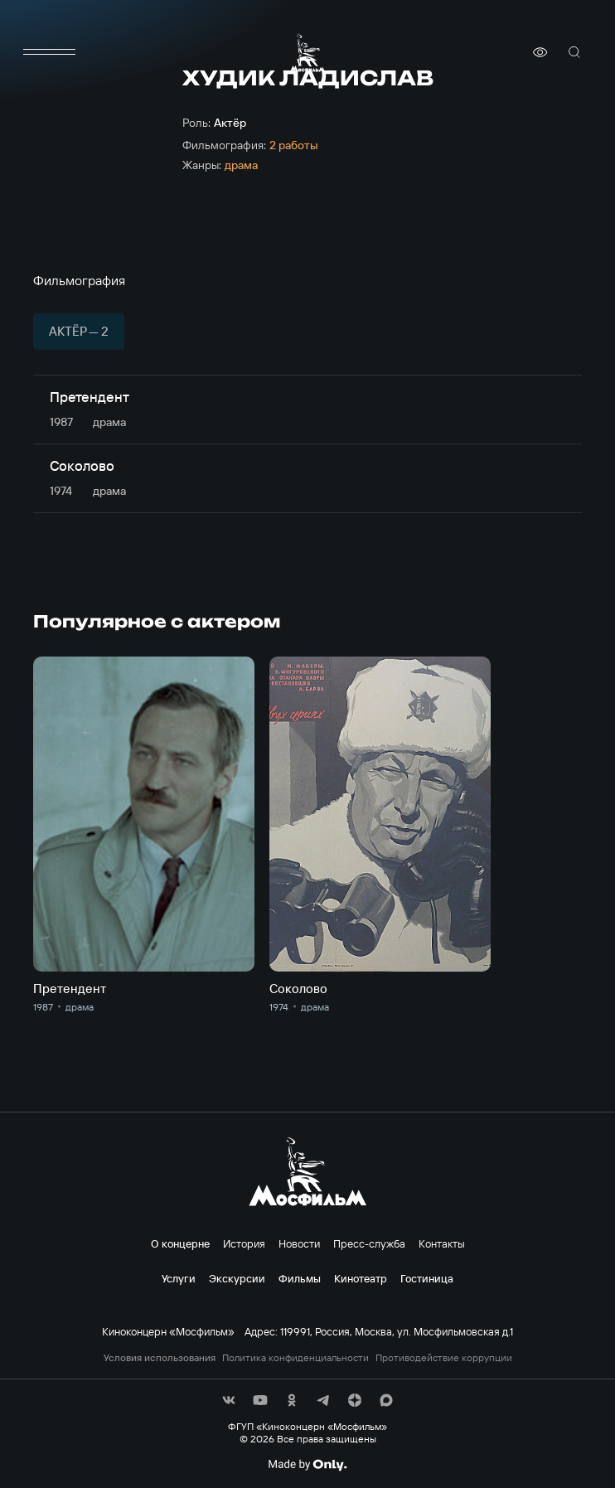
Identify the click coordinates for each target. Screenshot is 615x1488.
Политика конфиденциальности (295, 1358)
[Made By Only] (307, 1464)
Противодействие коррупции (443, 1358)
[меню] (49, 52)
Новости (299, 1243)
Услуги (179, 1278)
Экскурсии (237, 1278)
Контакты (442, 1243)
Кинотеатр (360, 1278)
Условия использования (159, 1358)
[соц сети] (228, 1400)
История (244, 1243)
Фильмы (299, 1278)
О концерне (180, 1243)
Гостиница (426, 1278)
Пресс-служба (369, 1243)
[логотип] (307, 52)
